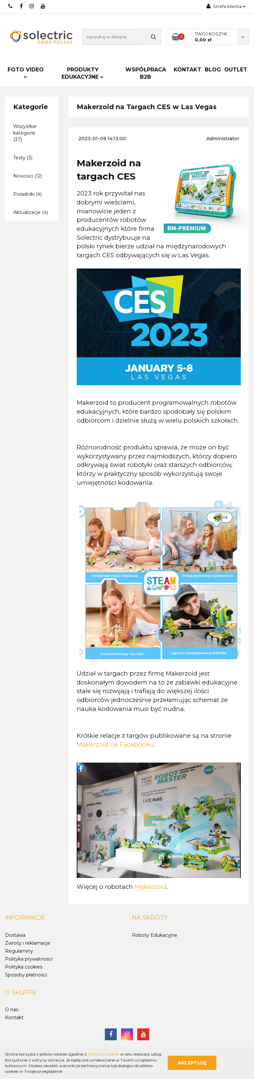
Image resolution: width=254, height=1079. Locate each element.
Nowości (23, 176)
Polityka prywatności (29, 959)
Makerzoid (150, 887)
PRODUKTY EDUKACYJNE (83, 73)
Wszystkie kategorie (25, 129)
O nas (11, 1010)
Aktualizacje (27, 212)
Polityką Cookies (103, 1054)
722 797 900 (10, 6)
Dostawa (15, 935)
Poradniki (23, 194)
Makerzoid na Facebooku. (116, 744)
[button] (25, 918)
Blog (213, 69)
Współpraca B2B (145, 73)
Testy (19, 158)
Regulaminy (19, 951)
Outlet (235, 69)
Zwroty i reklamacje (27, 943)
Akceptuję (192, 1062)
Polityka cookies (23, 967)
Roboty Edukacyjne (154, 935)
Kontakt (187, 69)
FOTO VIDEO (26, 72)
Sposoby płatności (26, 975)
